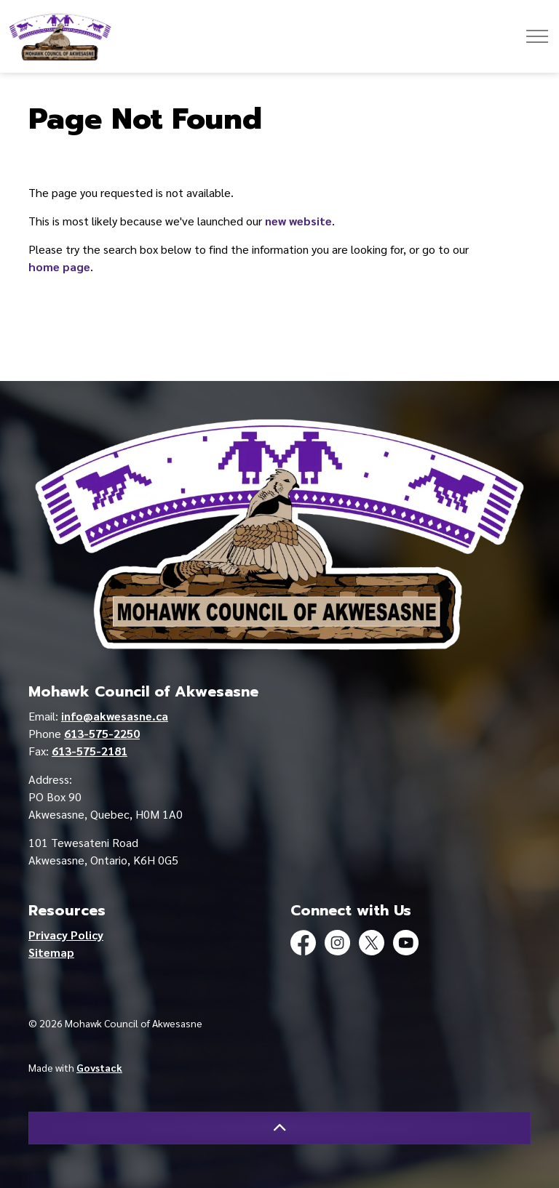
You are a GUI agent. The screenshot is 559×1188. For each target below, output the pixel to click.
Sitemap (51, 952)
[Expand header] (537, 36)
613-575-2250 (102, 733)
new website (298, 220)
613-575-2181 (89, 750)
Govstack (99, 1067)
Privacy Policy (65, 934)
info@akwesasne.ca (114, 715)
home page (59, 266)
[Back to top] (279, 1128)
